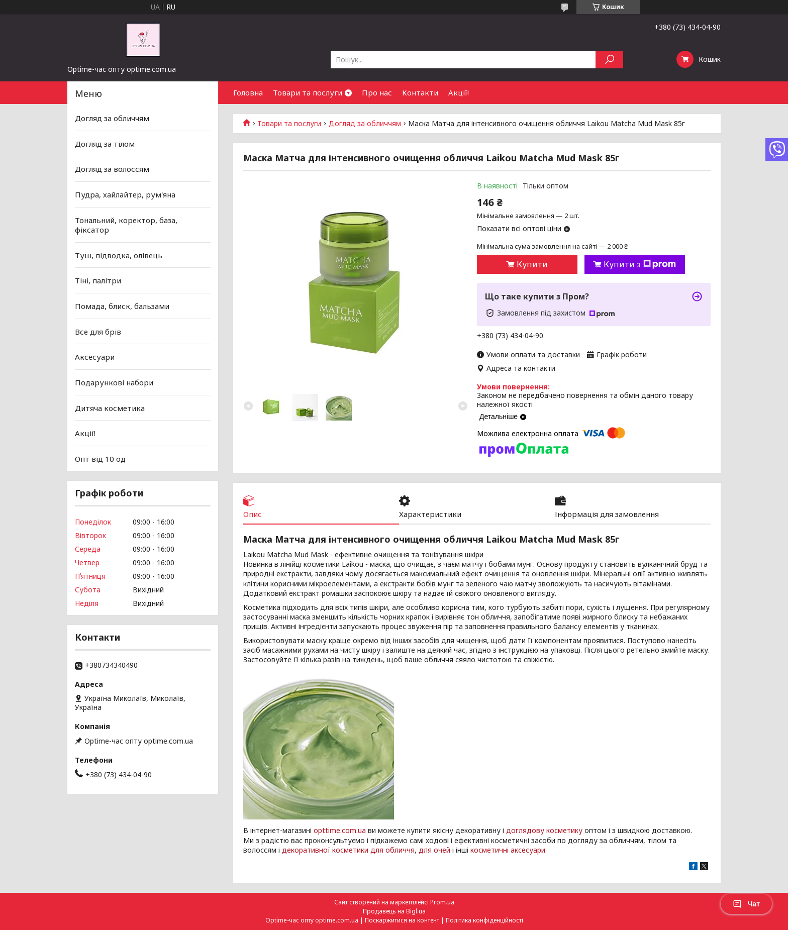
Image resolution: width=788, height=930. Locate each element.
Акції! (458, 92)
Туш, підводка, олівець (118, 255)
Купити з (640, 264)
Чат (746, 903)
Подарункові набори (114, 382)
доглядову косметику (544, 830)
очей (442, 850)
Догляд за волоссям (112, 169)
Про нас (377, 92)
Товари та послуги (307, 92)
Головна (248, 92)
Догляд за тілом (105, 144)
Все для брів (98, 332)
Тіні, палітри (98, 280)
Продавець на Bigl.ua (394, 911)
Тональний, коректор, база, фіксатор (126, 225)
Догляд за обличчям (365, 123)
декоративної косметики (325, 850)
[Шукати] (609, 59)
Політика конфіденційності (484, 920)
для (425, 850)
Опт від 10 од (100, 459)
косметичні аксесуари (507, 850)
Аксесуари (95, 357)
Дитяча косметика (110, 407)
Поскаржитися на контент (402, 920)
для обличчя (392, 850)
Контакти (420, 92)
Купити (532, 264)
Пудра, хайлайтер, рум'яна (125, 194)
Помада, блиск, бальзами (122, 306)
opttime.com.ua (340, 830)
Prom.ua (442, 902)
